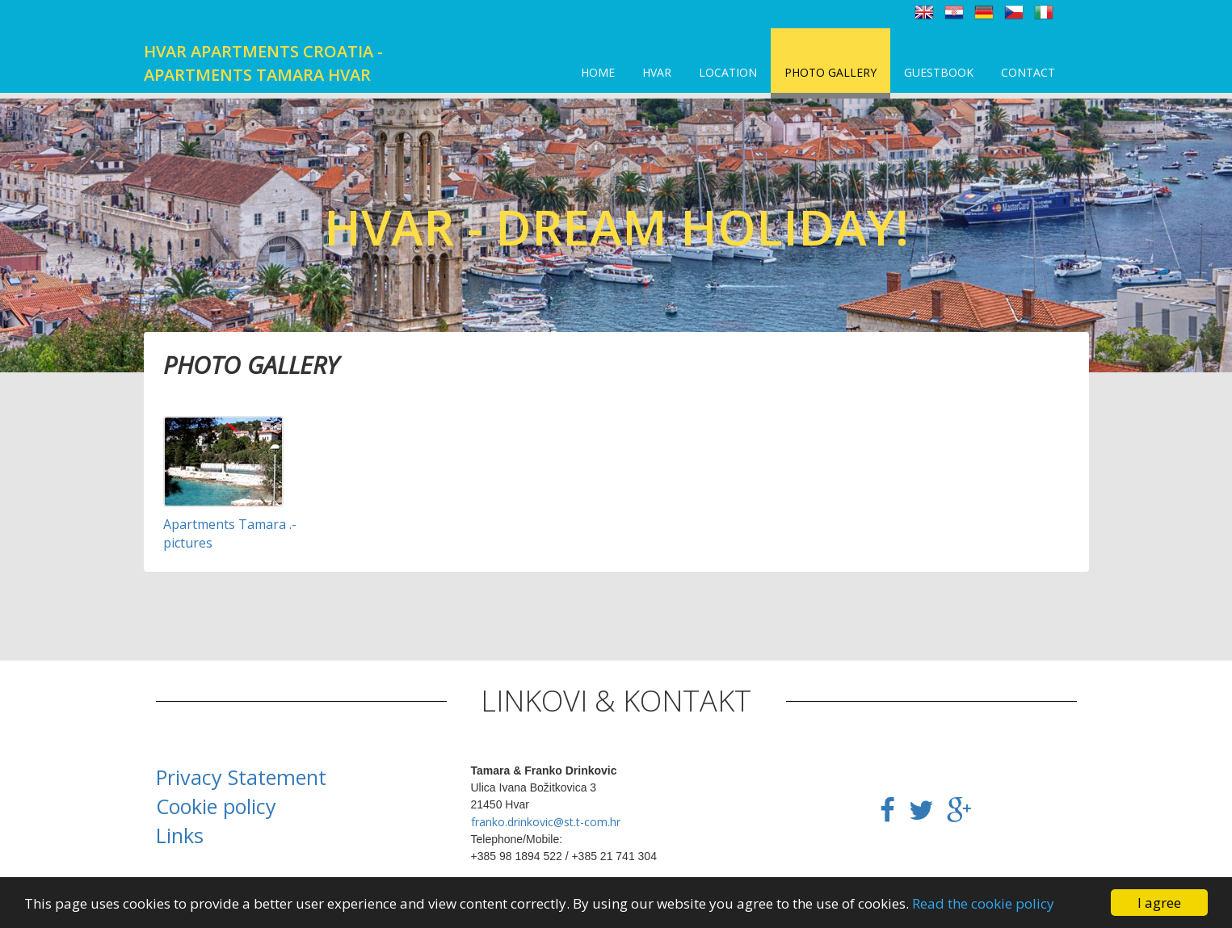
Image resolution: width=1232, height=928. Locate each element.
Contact (1028, 72)
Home (598, 72)
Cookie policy (216, 806)
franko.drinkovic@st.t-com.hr (545, 821)
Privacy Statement (241, 777)
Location (728, 72)
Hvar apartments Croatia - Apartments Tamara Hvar (263, 63)
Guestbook (938, 72)
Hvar (656, 72)
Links (180, 835)
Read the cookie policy (983, 903)
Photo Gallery (830, 72)
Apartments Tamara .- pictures (229, 533)
